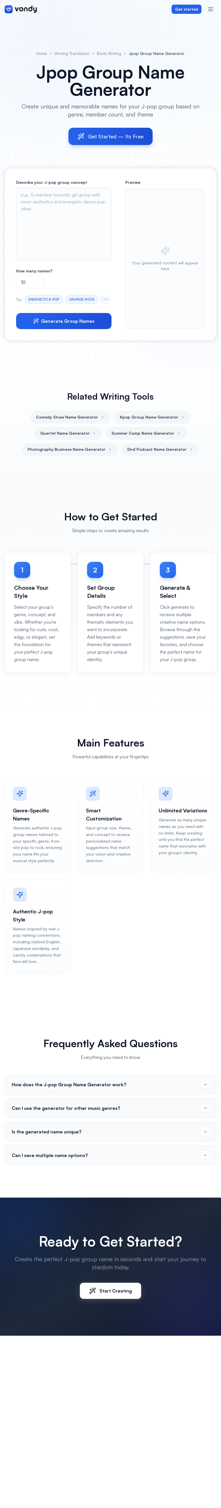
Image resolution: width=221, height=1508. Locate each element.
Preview (133, 182)
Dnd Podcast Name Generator (160, 449)
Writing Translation (72, 53)
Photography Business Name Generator (70, 449)
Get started (186, 9)
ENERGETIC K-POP (43, 299)
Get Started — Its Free (110, 136)
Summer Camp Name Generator (146, 433)
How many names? (34, 270)
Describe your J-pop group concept (51, 182)
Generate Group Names (64, 321)
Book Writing (109, 53)
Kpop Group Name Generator (152, 417)
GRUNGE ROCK (82, 299)
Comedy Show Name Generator (70, 417)
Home (41, 53)
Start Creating (110, 1290)
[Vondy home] (21, 9)
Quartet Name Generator (68, 433)
